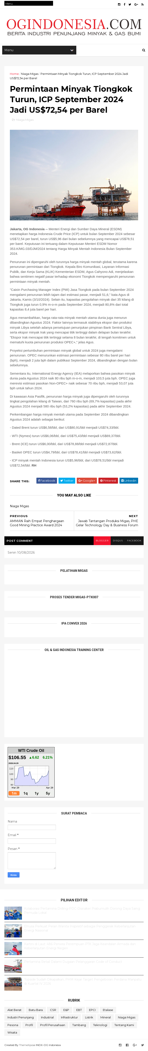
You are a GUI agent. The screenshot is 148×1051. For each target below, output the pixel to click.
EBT (79, 1010)
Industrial (47, 1017)
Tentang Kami (124, 1025)
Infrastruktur (69, 1017)
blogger (102, 540)
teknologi (100, 1025)
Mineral (105, 1017)
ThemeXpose (27, 1045)
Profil (29, 1025)
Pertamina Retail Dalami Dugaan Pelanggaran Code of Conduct (73, 962)
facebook (134, 540)
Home (14, 73)
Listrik (89, 1017)
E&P (66, 1010)
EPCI (92, 1010)
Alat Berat (14, 1010)
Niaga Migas (29, 73)
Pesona (12, 1025)
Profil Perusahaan (52, 1025)
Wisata (12, 1032)
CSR (53, 1010)
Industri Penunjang (20, 1017)
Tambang (79, 1025)
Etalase (108, 1010)
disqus (118, 540)
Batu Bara (36, 1010)
